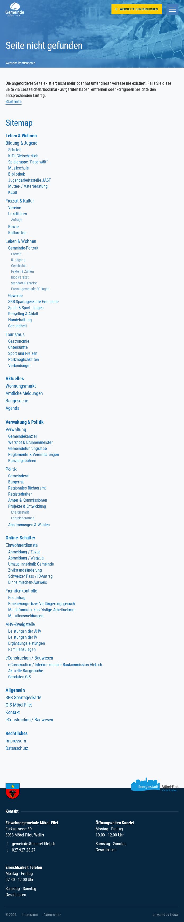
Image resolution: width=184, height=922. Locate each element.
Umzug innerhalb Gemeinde (30, 564)
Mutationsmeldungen (25, 615)
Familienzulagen (21, 649)
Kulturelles (17, 232)
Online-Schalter (20, 537)
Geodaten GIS (19, 676)
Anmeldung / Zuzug (24, 551)
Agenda (12, 408)
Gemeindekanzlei (22, 436)
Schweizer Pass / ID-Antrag (30, 576)
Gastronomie (18, 341)
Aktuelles (15, 378)
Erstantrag (16, 597)
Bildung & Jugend (22, 143)
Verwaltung (16, 429)
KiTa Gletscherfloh (23, 155)
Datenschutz (17, 748)
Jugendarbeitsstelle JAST (29, 180)
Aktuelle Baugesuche (25, 670)
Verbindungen (19, 365)
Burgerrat (16, 481)
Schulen (14, 149)
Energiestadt (20, 512)
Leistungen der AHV (24, 631)
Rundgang (18, 260)
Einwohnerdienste (22, 545)
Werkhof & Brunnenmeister (30, 442)
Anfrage (16, 220)
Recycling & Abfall (23, 313)
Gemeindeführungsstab (27, 448)
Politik (11, 469)
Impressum (16, 741)
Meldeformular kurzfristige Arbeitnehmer (41, 609)
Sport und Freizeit (22, 353)
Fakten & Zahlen (22, 271)
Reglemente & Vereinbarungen (33, 454)
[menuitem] (92, 135)
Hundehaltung (20, 319)
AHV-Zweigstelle (20, 624)
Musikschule (18, 168)
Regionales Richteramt (27, 488)
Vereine (14, 207)
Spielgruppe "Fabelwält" (27, 161)
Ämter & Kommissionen (27, 500)
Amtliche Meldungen (24, 393)
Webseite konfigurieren (22, 63)
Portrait (16, 254)
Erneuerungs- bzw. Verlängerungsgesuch (41, 603)
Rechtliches (17, 733)
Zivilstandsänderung (25, 570)
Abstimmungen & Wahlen (29, 524)
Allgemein (15, 690)
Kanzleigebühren (22, 460)
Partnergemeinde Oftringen (30, 289)
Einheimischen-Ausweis (27, 582)
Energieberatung (22, 518)
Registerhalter (20, 494)
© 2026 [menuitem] (11, 914)
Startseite (13, 101)
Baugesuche (17, 400)
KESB (12, 192)
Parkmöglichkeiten (23, 359)
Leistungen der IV (22, 637)
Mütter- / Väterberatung (27, 186)
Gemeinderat (18, 475)
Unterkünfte (18, 347)
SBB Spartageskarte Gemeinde (33, 301)
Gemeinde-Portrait (23, 248)
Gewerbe (15, 295)
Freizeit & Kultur (20, 201)
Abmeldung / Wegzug (25, 558)
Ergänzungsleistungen (26, 643)
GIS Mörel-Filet (19, 705)
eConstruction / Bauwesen (29, 658)
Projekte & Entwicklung (27, 506)
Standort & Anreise (24, 283)
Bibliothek (16, 174)
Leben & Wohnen (21, 135)
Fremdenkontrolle (21, 591)
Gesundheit (17, 325)
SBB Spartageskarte (23, 697)
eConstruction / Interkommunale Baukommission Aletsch (55, 664)
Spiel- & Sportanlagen (25, 307)
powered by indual (165, 914)
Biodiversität (19, 277)
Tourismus (15, 334)
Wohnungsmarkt (20, 386)
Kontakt (13, 712)
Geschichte (18, 266)
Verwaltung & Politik (24, 422)
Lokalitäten (17, 213)
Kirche (13, 226)
